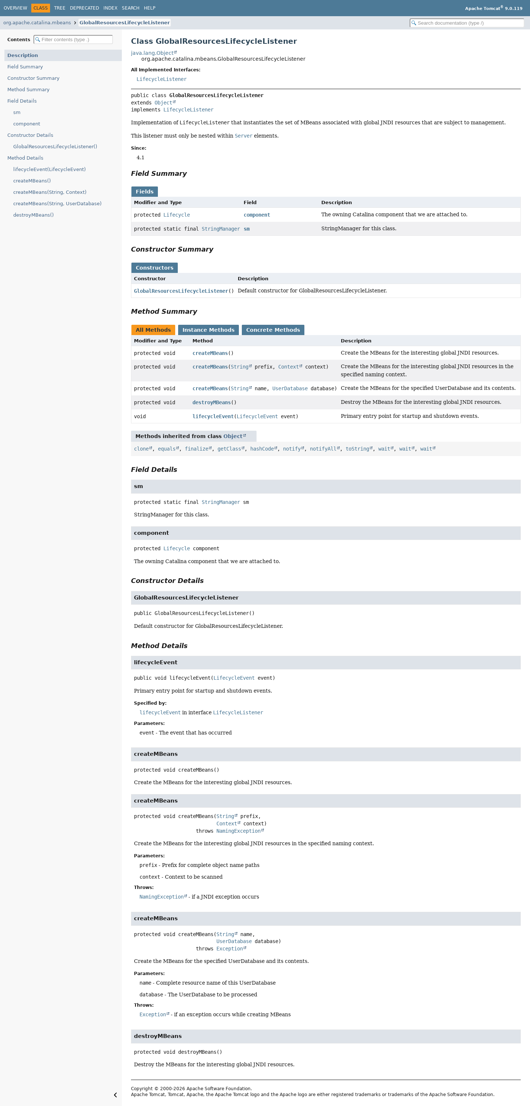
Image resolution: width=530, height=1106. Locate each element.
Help (149, 8)
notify (292, 449)
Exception (229, 949)
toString (357, 449)
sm (17, 112)
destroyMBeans (211, 402)
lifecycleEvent (213, 416)
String (239, 367)
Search (130, 8)
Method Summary (28, 89)
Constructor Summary (33, 78)
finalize (196, 449)
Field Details (22, 101)
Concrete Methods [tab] (273, 330)
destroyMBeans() (33, 215)
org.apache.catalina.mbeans (37, 22)
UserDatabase (290, 388)
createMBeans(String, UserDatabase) (57, 203)
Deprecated (84, 8)
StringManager (221, 229)
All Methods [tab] (153, 330)
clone (141, 449)
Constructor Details (30, 135)
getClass (229, 449)
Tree (60, 8)
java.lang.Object (152, 53)
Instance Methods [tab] (208, 330)
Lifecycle (176, 215)
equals (167, 449)
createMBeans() (32, 181)
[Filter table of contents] (73, 39)
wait (384, 449)
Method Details (25, 158)
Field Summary (25, 67)
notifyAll (323, 449)
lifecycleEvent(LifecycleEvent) (49, 169)
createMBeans (210, 353)
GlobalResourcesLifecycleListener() (55, 146)
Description (22, 55)
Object (163, 103)
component (26, 124)
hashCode (262, 449)
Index (110, 8)
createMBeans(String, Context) (49, 192)
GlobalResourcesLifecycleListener (125, 22)
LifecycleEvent (257, 416)
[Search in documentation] (467, 23)
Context (288, 367)
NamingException (238, 831)
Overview (15, 8)
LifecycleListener (162, 79)
